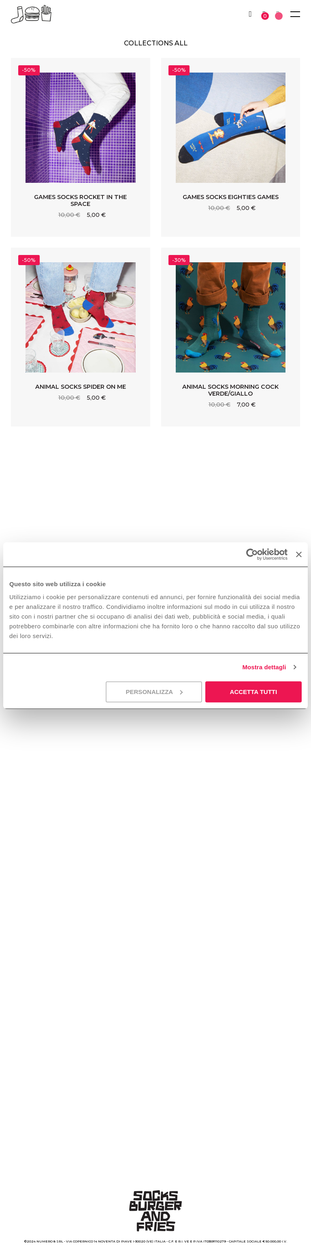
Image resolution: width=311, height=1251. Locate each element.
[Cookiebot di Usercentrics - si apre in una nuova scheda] (252, 554)
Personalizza (154, 691)
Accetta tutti (253, 691)
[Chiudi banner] (299, 554)
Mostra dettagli (264, 667)
